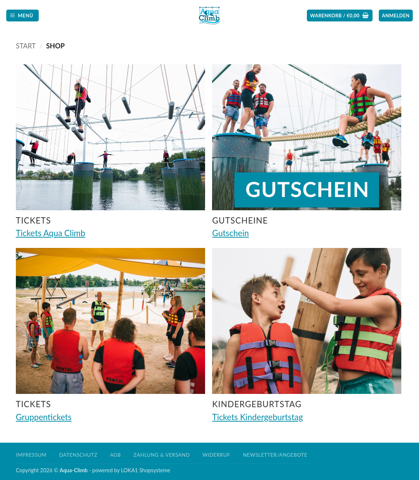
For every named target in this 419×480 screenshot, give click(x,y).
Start (26, 46)
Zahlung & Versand (162, 455)
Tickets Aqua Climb (50, 233)
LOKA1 (129, 470)
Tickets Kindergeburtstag (257, 417)
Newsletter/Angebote (275, 455)
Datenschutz (78, 455)
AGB (115, 455)
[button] (22, 16)
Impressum (31, 455)
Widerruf (216, 455)
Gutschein (230, 233)
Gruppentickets (44, 417)
